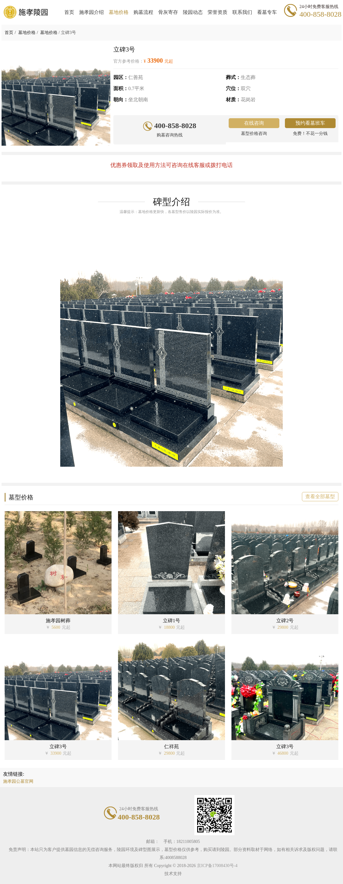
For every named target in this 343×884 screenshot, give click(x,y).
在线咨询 (254, 123)
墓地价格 (27, 32)
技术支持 (173, 873)
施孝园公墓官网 (18, 781)
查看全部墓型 (320, 496)
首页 (9, 32)
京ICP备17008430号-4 (217, 865)
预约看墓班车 (310, 123)
